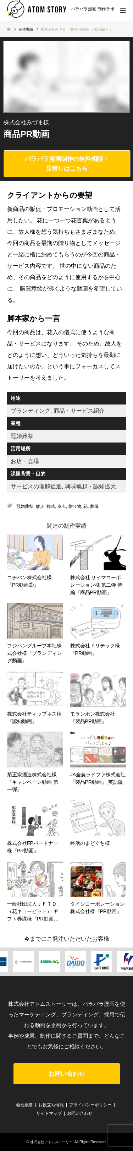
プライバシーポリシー (90, 1104)
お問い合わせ (67, 1073)
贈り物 (74, 506)
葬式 (50, 506)
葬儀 (94, 506)
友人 (61, 506)
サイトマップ (49, 1113)
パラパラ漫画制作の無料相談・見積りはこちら (67, 164)
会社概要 (24, 1104)
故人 (40, 506)
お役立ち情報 (51, 1104)
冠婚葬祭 (24, 506)
